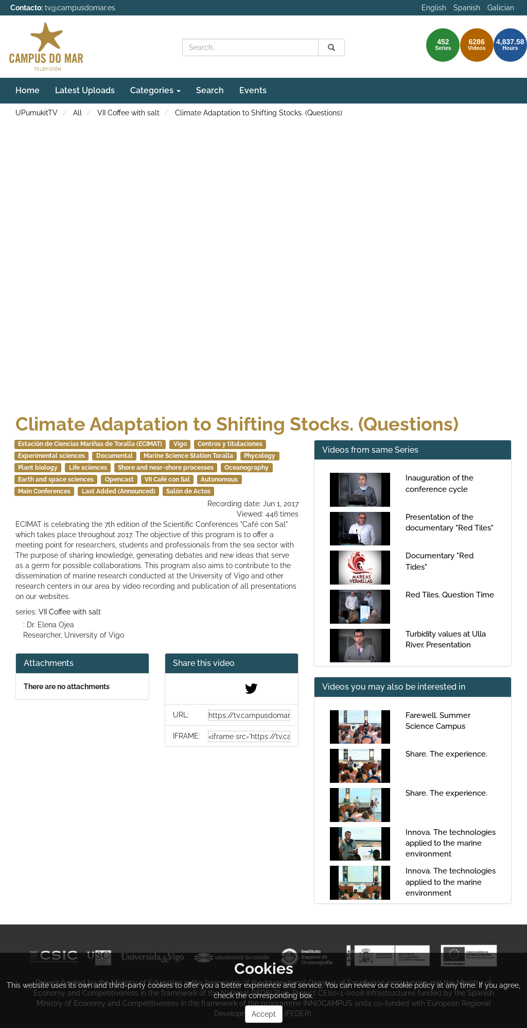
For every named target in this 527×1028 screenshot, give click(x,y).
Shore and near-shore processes (166, 467)
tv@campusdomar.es (80, 8)
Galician (500, 8)
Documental (114, 455)
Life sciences (88, 467)
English (433, 8)
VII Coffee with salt (128, 113)
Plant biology (38, 467)
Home (27, 90)
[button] (231, 664)
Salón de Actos (188, 491)
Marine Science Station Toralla (188, 455)
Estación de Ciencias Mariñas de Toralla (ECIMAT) (90, 444)
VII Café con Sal (167, 479)
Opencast (119, 479)
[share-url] (249, 715)
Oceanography (246, 467)
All (77, 113)
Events (253, 90)
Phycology (259, 455)
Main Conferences (44, 491)
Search (210, 90)
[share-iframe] (249, 736)
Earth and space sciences (56, 479)
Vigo (180, 444)
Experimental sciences (51, 455)
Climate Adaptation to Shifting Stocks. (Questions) (258, 113)
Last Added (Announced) (118, 491)
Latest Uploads (85, 90)
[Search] (331, 47)
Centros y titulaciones (230, 444)
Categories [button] (155, 90)
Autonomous (219, 479)
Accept (264, 1014)
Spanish (466, 8)
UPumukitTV (36, 113)
